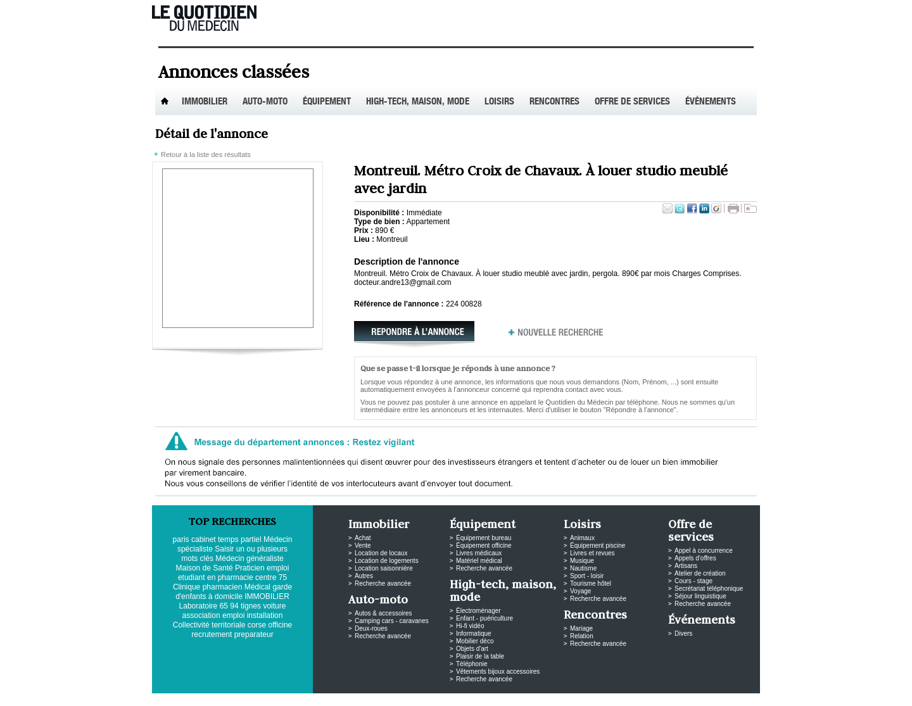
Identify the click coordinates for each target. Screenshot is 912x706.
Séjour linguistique (700, 596)
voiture (274, 606)
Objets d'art (472, 648)
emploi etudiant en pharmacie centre (233, 573)
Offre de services (632, 102)
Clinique (186, 587)
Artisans (685, 565)
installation (265, 615)
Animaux (582, 537)
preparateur (254, 634)
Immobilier (204, 102)
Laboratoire (198, 606)
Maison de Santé (204, 568)
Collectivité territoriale (209, 625)
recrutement (211, 634)
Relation (581, 636)
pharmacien (223, 587)
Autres (364, 575)
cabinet (203, 539)
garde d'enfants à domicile (233, 592)
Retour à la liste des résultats (206, 154)
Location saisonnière (384, 568)
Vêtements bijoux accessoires (498, 671)
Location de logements (387, 560)
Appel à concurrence (703, 550)
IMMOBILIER (266, 596)
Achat (363, 537)
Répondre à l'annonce (418, 335)
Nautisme (583, 568)
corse (257, 625)
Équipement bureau (483, 537)
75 (283, 577)
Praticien (250, 568)
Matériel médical (479, 560)
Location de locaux (381, 553)
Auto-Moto (265, 102)
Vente (363, 545)
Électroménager (478, 610)
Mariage (581, 628)
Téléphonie (471, 663)
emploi (233, 615)
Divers (683, 633)
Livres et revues (592, 553)
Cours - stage (693, 580)
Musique (582, 560)
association (201, 615)
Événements (710, 102)
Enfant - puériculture (484, 618)
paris (181, 539)
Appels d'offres (695, 558)
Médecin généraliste (249, 558)
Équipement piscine (597, 545)
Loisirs (499, 102)
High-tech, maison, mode (417, 102)
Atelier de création (700, 573)
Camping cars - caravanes (392, 620)
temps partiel (240, 539)
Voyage (580, 591)
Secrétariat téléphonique (708, 588)
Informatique (473, 633)
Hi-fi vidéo (470, 625)
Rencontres (554, 102)
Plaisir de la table (480, 656)
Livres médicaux (479, 553)
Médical (257, 587)
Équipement (327, 102)
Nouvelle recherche (556, 335)
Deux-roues (371, 628)
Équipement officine (484, 545)
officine (280, 625)
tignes (251, 606)
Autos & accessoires (383, 613)
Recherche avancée (383, 583)
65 (224, 606)
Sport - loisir (587, 575)
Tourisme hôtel (590, 583)
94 (234, 606)
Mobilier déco (474, 641)
